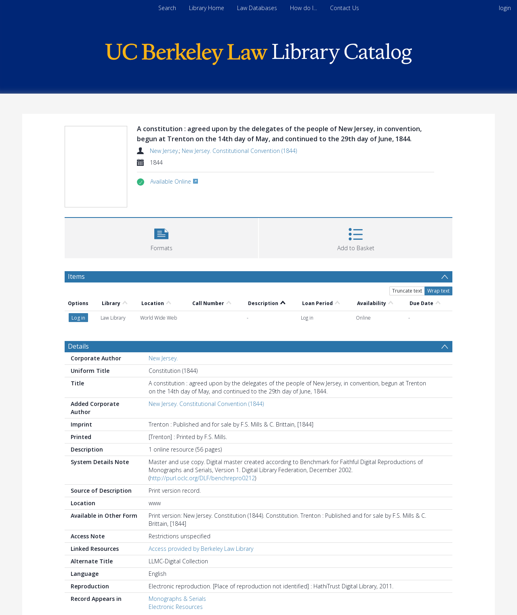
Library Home (206, 8)
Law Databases (257, 8)
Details (78, 346)
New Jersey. (164, 151)
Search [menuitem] (167, 8)
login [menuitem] (505, 8)
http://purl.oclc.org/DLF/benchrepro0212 (202, 478)
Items (76, 276)
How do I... (303, 8)
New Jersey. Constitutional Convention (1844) (239, 151)
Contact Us (344, 8)
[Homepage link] (258, 51)
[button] (161, 237)
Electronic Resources (176, 607)
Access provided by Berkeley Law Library (201, 548)
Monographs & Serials (177, 598)
